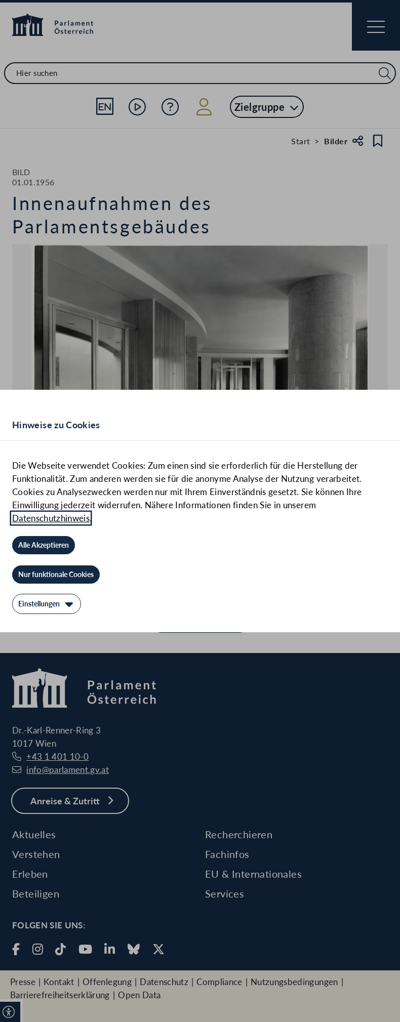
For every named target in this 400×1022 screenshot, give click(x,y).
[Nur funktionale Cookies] (56, 574)
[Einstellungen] (46, 604)
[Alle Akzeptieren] (43, 545)
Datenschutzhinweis (51, 518)
